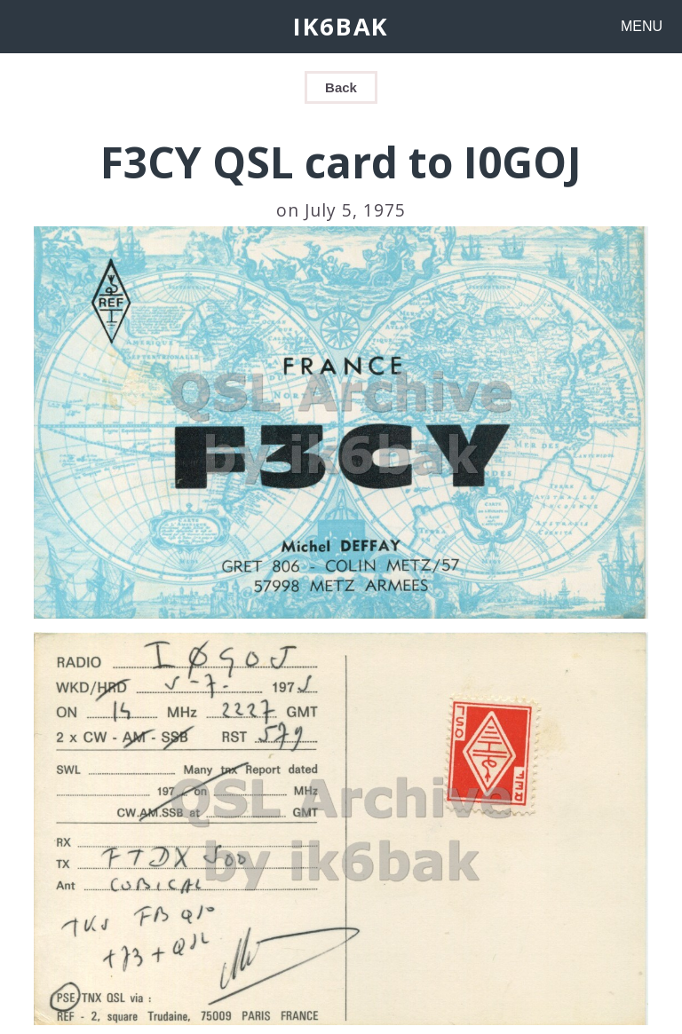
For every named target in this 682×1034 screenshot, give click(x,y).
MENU (641, 26)
